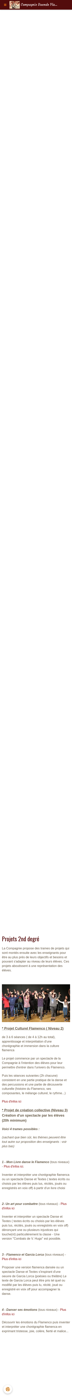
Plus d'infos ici (11, 1101)
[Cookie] (7, 1389)
